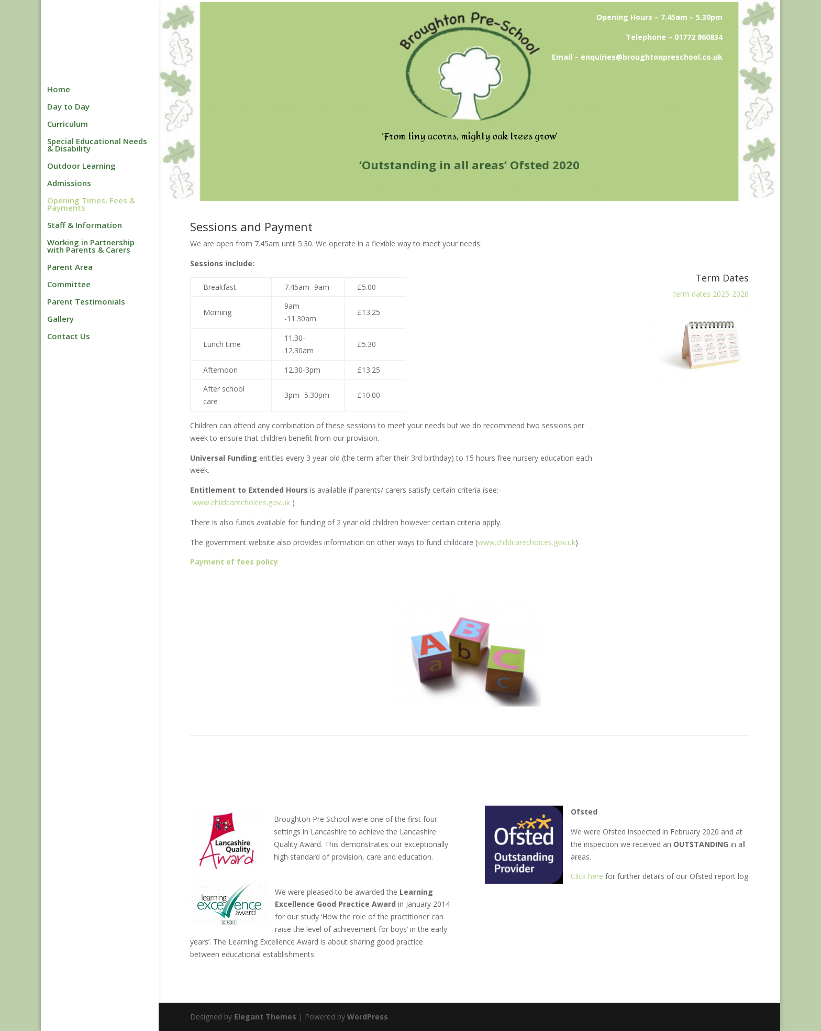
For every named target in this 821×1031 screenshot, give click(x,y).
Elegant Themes (265, 1017)
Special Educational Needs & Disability (97, 145)
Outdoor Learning (81, 166)
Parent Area (70, 267)
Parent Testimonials (86, 302)
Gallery (60, 319)
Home (58, 89)
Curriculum (67, 124)
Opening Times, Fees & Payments (91, 205)
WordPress (367, 1017)
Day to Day (68, 107)
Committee (69, 284)
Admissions (69, 183)
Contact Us (68, 336)
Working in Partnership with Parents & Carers (91, 246)
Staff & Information (84, 225)
